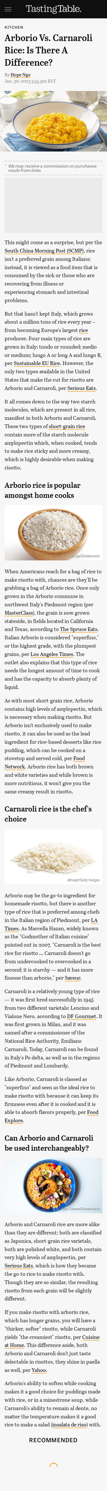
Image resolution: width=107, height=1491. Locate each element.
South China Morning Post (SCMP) (44, 250)
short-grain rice (67, 426)
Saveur (72, 977)
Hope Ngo (21, 74)
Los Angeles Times (52, 654)
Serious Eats (81, 388)
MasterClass (19, 612)
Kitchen (14, 27)
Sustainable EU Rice (37, 363)
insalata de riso (69, 1424)
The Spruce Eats (78, 629)
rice (83, 330)
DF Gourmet (81, 1016)
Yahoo (39, 1370)
